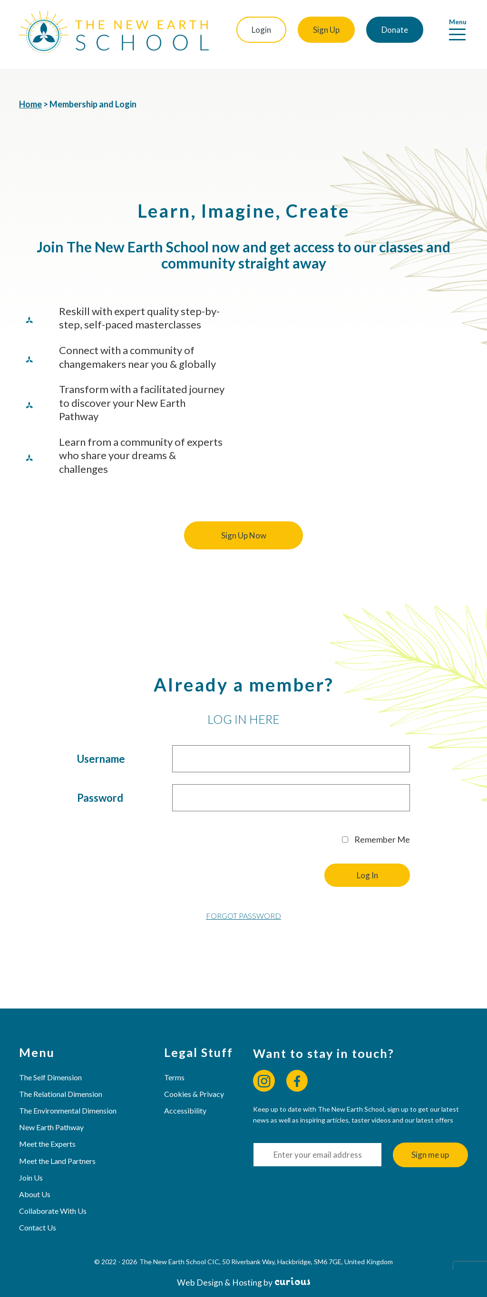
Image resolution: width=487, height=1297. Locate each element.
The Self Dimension (50, 1077)
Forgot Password (243, 915)
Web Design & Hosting (219, 1282)
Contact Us (37, 1227)
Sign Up (326, 30)
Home (30, 104)
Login (261, 30)
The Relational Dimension (60, 1093)
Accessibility (185, 1110)
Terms (174, 1077)
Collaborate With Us (53, 1210)
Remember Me (376, 839)
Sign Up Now (243, 535)
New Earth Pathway (51, 1127)
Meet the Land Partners (57, 1160)
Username (101, 758)
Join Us (31, 1177)
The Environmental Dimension (68, 1110)
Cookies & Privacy (194, 1093)
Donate (394, 30)
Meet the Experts (47, 1143)
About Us (34, 1194)
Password (100, 797)
